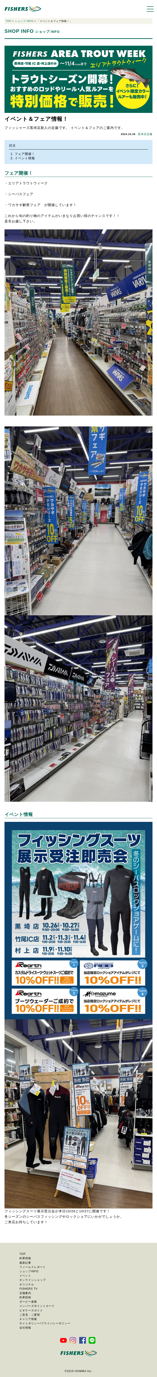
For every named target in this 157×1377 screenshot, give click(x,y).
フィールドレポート (32, 1267)
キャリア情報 (28, 1319)
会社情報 (25, 1327)
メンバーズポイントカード (37, 1306)
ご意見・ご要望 (29, 1314)
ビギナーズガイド (31, 1310)
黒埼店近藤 (145, 134)
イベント (25, 1275)
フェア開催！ (25, 154)
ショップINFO (29, 1271)
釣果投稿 (25, 1297)
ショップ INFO (24, 21)
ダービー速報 (28, 1301)
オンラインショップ (32, 1280)
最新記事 (25, 1262)
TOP (8, 21)
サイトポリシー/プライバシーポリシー (44, 1323)
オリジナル (26, 1284)
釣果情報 (25, 1258)
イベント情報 (25, 158)
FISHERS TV (28, 1288)
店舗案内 (25, 1293)
